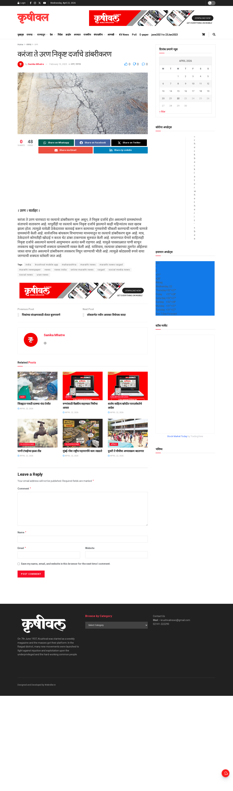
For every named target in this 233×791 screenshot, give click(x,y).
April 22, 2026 (25, 409)
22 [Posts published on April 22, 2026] (178, 98)
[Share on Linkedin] (121, 150)
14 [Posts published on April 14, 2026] (170, 91)
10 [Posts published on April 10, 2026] (193, 83)
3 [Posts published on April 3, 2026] (193, 76)
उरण (36, 44)
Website (89, 548)
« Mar (162, 111)
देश (51, 34)
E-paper (144, 34)
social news (26, 275)
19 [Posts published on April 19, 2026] (208, 91)
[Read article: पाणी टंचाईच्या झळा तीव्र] (37, 433)
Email (22, 548)
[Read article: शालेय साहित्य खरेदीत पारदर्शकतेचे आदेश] (128, 386)
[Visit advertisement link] (152, 18)
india (28, 264)
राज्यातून (41, 34)
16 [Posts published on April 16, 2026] (185, 91)
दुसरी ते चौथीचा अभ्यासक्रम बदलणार (126, 451)
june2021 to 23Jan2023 (164, 34)
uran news (42, 275)
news (48, 269)
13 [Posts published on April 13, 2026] (163, 91)
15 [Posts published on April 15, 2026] (178, 91)
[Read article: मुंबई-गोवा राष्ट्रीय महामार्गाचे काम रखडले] (83, 433)
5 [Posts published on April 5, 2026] (208, 76)
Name (22, 532)
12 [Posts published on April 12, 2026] (208, 83)
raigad (101, 269)
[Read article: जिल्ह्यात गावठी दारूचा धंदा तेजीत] (37, 386)
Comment (24, 489)
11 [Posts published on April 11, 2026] (200, 83)
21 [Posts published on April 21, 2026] (170, 98)
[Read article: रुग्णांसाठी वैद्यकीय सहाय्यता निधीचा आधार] (83, 386)
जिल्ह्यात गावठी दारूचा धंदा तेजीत (34, 403)
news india (61, 269)
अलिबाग (114, 444)
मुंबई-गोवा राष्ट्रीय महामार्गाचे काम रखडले (82, 451)
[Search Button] (214, 34)
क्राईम (68, 34)
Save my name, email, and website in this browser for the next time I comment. (65, 563)
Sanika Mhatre (36, 64)
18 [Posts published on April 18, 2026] (200, 91)
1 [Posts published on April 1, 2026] (178, 76)
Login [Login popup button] (22, 3)
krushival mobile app (46, 264)
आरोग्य (68, 397)
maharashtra (69, 264)
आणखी (110, 34)
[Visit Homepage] (33, 18)
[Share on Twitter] (129, 142)
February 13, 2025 (58, 64)
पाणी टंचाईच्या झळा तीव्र (29, 451)
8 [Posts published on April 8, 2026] (178, 83)
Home (20, 44)
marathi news (88, 264)
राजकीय (87, 34)
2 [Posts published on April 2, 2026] (185, 76)
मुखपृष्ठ (21, 34)
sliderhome (27, 444)
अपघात (77, 34)
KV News (124, 34)
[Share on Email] (65, 150)
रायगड (29, 34)
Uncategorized (119, 397)
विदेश (60, 34)
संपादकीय (98, 34)
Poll (134, 34)
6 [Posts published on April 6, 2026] (163, 83)
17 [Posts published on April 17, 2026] (193, 91)
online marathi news (82, 269)
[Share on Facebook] (92, 142)
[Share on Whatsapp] (56, 142)
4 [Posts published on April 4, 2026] (200, 76)
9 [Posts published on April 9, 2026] (185, 83)
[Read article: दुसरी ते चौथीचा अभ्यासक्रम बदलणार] (128, 433)
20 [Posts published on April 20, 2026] (163, 98)
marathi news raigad (111, 264)
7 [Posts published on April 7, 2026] (170, 83)
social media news (119, 269)
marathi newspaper (30, 269)
